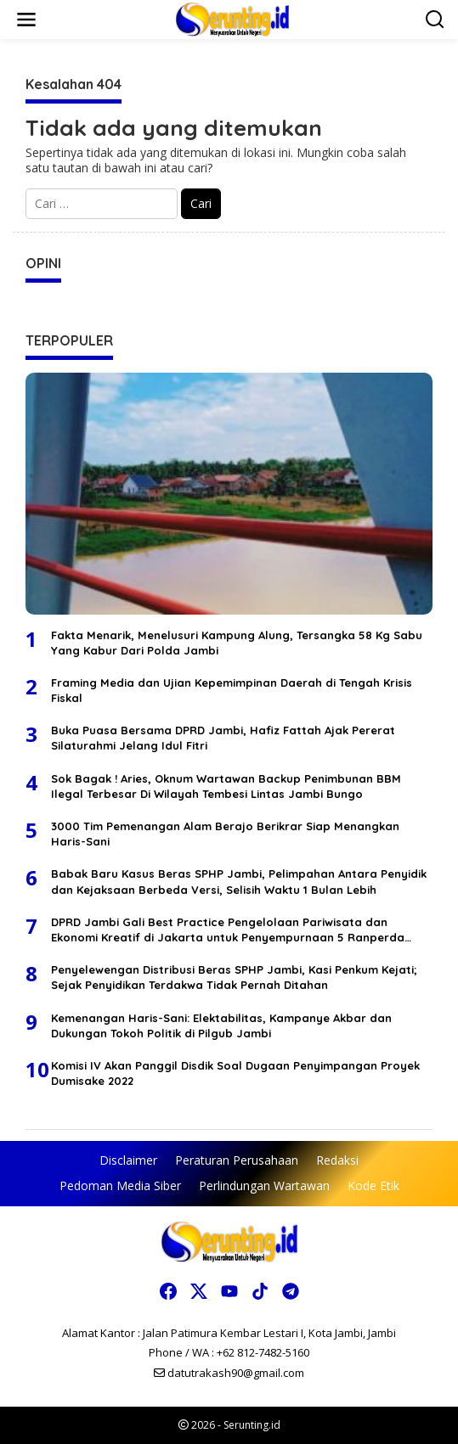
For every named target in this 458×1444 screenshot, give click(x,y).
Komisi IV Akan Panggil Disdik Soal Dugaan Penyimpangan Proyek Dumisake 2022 (235, 1073)
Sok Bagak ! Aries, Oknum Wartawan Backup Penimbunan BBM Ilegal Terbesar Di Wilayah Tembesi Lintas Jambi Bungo (226, 786)
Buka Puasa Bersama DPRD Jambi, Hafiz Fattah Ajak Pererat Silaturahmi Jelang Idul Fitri (223, 737)
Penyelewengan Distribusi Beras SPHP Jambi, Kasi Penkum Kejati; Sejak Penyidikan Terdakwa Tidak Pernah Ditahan (234, 977)
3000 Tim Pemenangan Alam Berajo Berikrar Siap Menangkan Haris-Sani (225, 833)
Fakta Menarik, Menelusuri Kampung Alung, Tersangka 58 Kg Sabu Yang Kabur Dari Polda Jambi (236, 642)
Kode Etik (373, 1185)
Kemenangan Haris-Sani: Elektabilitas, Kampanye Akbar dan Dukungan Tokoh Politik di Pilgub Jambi (221, 1025)
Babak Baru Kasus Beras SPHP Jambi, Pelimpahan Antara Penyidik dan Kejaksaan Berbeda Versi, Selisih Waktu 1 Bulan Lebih (239, 881)
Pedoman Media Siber (120, 1185)
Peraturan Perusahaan (236, 1160)
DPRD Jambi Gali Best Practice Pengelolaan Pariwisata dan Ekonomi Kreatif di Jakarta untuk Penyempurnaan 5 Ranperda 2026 (227, 930)
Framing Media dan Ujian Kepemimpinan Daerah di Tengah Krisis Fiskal (231, 690)
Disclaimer (128, 1160)
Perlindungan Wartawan (264, 1185)
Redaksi (337, 1160)
